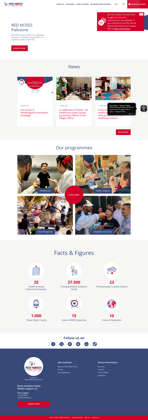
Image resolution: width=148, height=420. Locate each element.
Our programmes (64, 372)
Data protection (77, 418)
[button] (123, 4)
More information (122, 28)
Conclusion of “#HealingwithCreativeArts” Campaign (34, 112)
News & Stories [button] (82, 4)
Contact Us (95, 418)
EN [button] (117, 4)
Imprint (87, 418)
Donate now (34, 404)
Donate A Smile (138, 4)
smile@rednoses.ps (24, 398)
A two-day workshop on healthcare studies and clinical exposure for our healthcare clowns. (111, 114)
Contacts (101, 370)
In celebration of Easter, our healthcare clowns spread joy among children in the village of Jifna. (73, 114)
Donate (60, 370)
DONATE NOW (19, 48)
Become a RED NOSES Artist (67, 367)
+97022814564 (22, 395)
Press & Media (103, 372)
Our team (101, 367)
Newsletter (102, 375)
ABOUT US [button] (60, 4)
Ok (141, 15)
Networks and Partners (100, 4)
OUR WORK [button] (70, 4)
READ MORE (123, 132)
